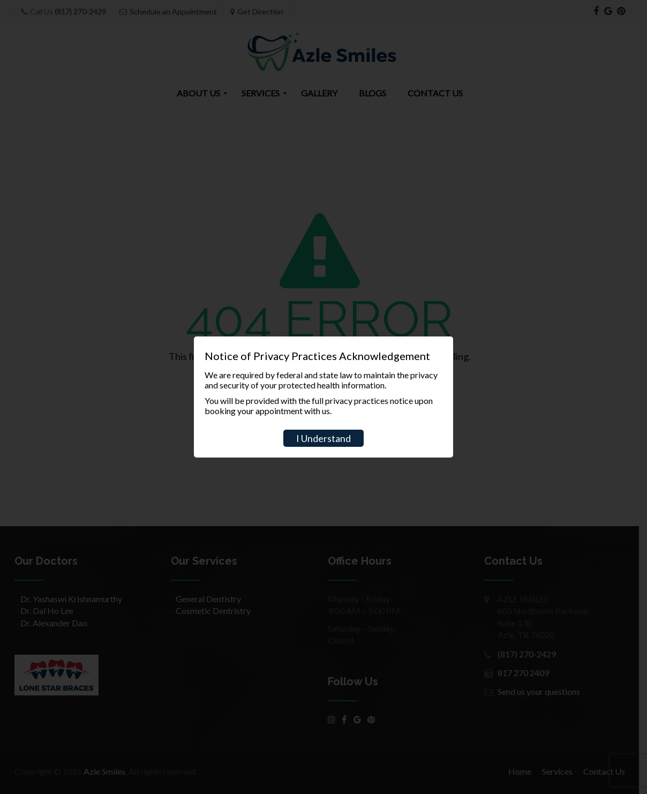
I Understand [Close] (323, 438)
